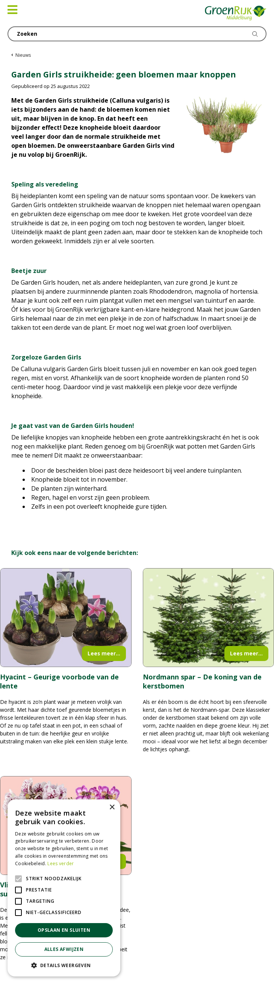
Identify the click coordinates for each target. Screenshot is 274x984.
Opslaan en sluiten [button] (64, 930)
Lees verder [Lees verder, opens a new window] (60, 863)
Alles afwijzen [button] (64, 949)
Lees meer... (104, 653)
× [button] (112, 807)
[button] (64, 965)
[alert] (64, 887)
